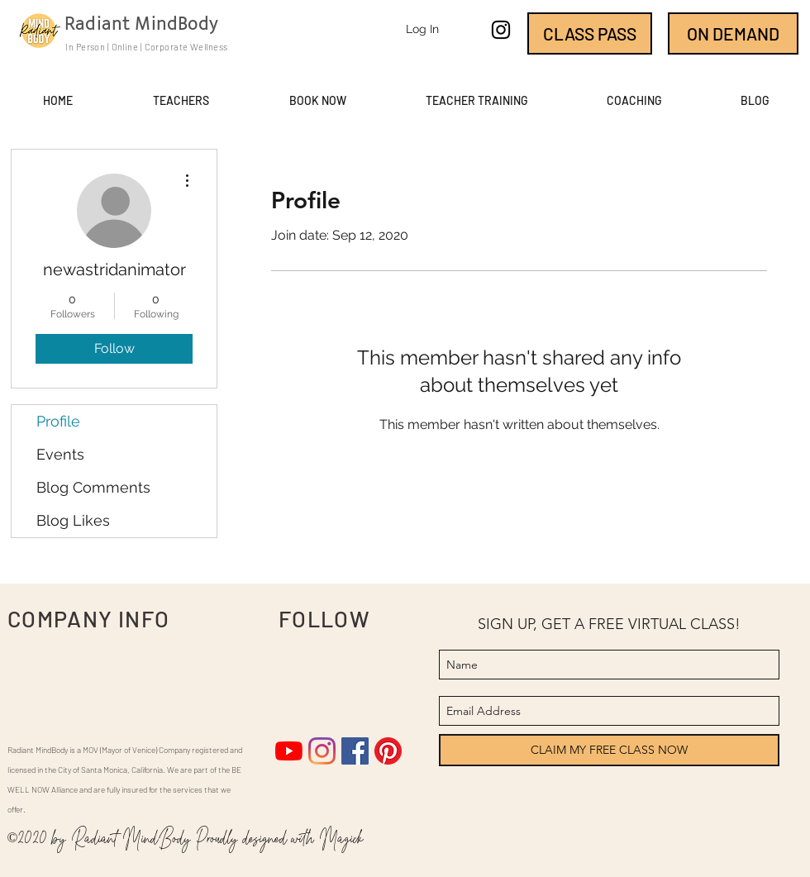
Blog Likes (73, 520)
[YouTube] (289, 751)
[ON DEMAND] (733, 33)
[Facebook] (355, 751)
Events (60, 454)
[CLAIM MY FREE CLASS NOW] (609, 750)
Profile (58, 421)
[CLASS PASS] (589, 33)
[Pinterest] (388, 751)
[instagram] (500, 29)
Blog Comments (93, 487)
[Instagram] (322, 751)
